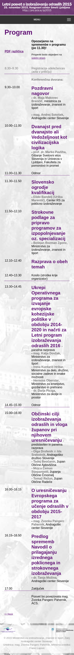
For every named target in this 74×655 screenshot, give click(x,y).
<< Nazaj (9, 614)
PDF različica (14, 51)
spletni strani (38, 58)
